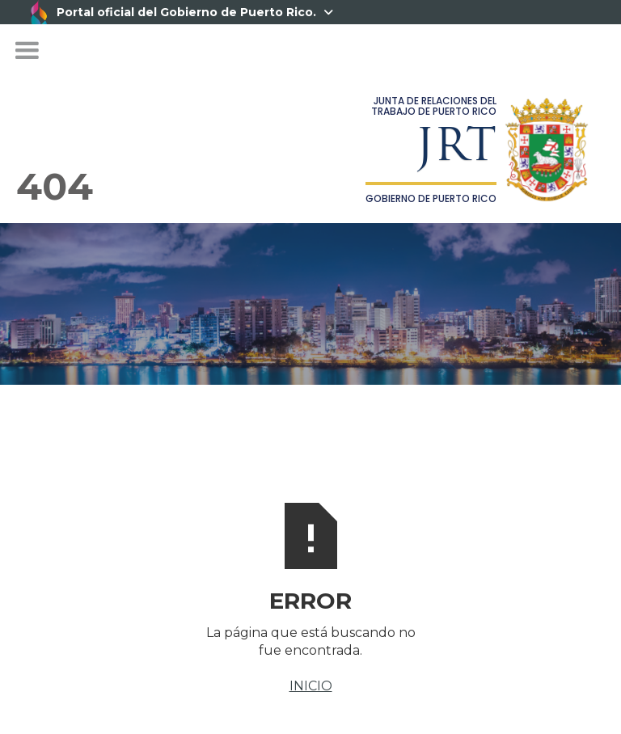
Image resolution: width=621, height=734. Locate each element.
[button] (26, 51)
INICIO (310, 686)
